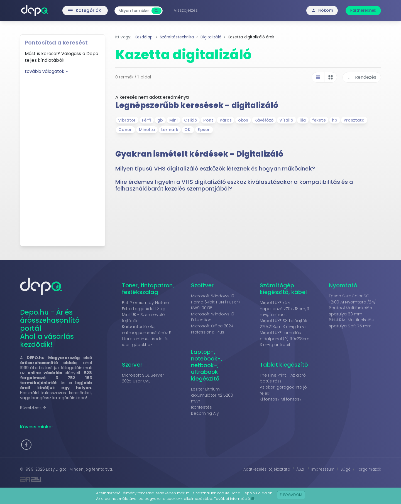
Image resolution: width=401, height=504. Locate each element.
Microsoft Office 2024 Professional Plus (212, 329)
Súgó (345, 469)
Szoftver (202, 285)
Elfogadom (291, 494)
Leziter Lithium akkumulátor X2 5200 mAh (212, 395)
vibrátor (127, 120)
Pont (208, 120)
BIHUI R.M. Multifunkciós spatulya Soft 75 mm (351, 323)
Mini (173, 120)
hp (334, 120)
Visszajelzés (186, 10)
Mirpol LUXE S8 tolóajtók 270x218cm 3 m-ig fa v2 (283, 324)
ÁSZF (300, 469)
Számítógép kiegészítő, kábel (283, 288)
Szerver (132, 365)
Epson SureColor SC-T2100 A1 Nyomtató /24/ (352, 299)
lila (303, 120)
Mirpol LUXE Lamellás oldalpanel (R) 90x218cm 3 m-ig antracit (284, 338)
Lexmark (169, 129)
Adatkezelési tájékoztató (266, 469)
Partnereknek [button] (363, 10)
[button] (26, 444)
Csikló (190, 120)
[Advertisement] (63, 158)
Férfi (146, 120)
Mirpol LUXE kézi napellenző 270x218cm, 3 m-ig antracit (284, 308)
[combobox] (134, 11)
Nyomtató (343, 285)
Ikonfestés (201, 407)
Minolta (147, 129)
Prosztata (354, 120)
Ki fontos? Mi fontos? (281, 399)
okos (243, 120)
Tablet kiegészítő (284, 365)
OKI (187, 129)
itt (252, 498)
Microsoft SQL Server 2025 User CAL (143, 378)
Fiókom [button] (322, 10)
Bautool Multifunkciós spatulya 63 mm (350, 311)
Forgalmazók (369, 469)
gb (160, 120)
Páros (226, 120)
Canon (125, 129)
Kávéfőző (264, 120)
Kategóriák (72, 10)
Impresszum (322, 469)
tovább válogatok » (46, 71)
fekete (319, 120)
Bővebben (33, 407)
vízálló (286, 120)
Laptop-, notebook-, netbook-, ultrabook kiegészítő (206, 365)
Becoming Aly (205, 413)
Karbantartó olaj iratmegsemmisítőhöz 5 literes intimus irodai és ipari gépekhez (147, 335)
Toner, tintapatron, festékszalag (148, 288)
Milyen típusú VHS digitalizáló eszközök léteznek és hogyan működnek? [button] (215, 168)
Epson (204, 129)
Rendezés (361, 77)
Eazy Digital (56, 469)
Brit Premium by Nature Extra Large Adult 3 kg (145, 306)
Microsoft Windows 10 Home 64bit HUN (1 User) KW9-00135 (215, 302)
